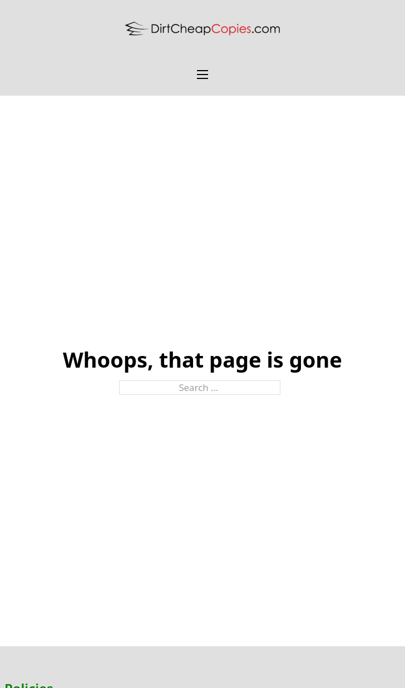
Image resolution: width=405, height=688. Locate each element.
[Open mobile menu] (202, 74)
